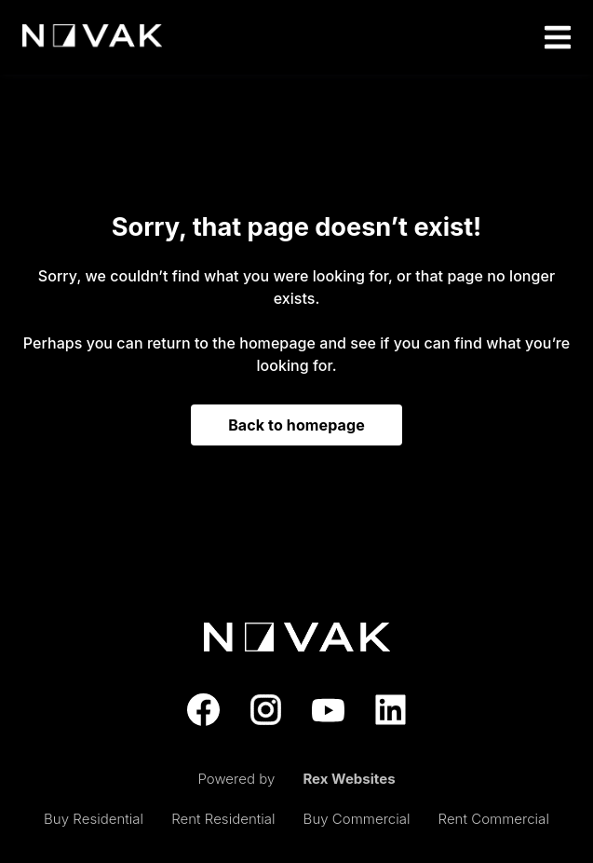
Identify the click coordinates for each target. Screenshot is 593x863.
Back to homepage (296, 425)
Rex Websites (349, 779)
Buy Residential (93, 819)
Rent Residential (223, 819)
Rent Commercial (493, 819)
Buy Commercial (357, 819)
